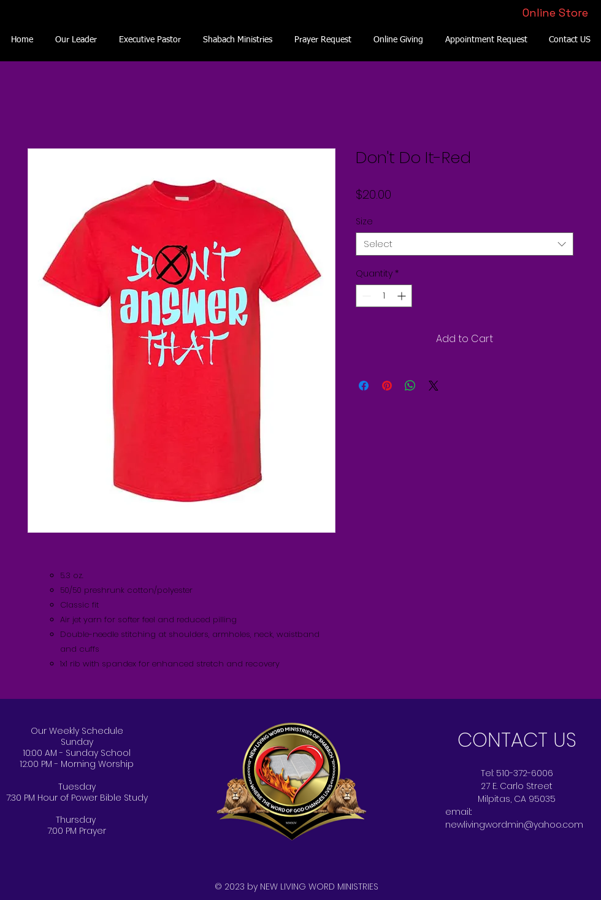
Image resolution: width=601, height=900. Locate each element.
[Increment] (402, 296)
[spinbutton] (384, 296)
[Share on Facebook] (363, 385)
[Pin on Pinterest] (387, 385)
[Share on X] (433, 385)
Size (364, 221)
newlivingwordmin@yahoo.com (514, 824)
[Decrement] (365, 296)
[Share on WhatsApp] (410, 385)
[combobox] (464, 244)
